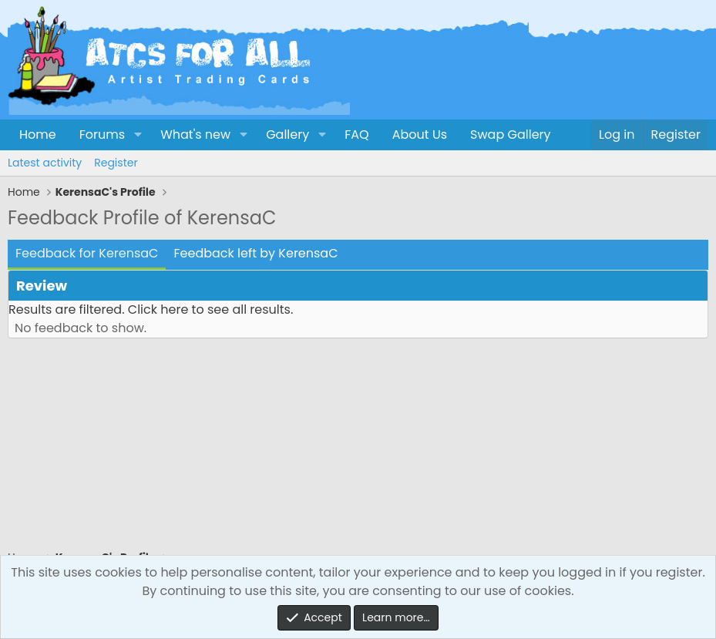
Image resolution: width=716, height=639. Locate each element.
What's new (195, 134)
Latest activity (45, 162)
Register (115, 162)
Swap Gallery (510, 134)
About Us (419, 134)
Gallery (287, 134)
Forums (102, 134)
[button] (137, 134)
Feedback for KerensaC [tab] (86, 253)
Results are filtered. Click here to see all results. (150, 309)
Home (37, 134)
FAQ (356, 134)
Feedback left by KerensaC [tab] (255, 253)
